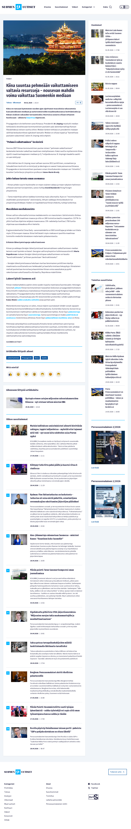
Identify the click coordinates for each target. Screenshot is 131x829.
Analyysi (7, 796)
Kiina (37, 358)
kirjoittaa (31, 117)
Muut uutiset (9, 804)
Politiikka (8, 788)
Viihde (6, 820)
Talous (9, 102)
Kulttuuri (8, 808)
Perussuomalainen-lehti (56, 804)
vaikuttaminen (13, 358)
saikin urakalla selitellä (28, 299)
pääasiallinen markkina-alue (59, 317)
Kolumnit (8, 816)
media (44, 358)
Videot (75, 7)
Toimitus (50, 796)
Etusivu (47, 7)
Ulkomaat (17, 102)
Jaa (78, 102)
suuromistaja (34, 314)
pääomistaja (74, 311)
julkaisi (18, 287)
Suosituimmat (61, 7)
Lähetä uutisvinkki (54, 800)
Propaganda (27, 358)
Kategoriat (89, 7)
